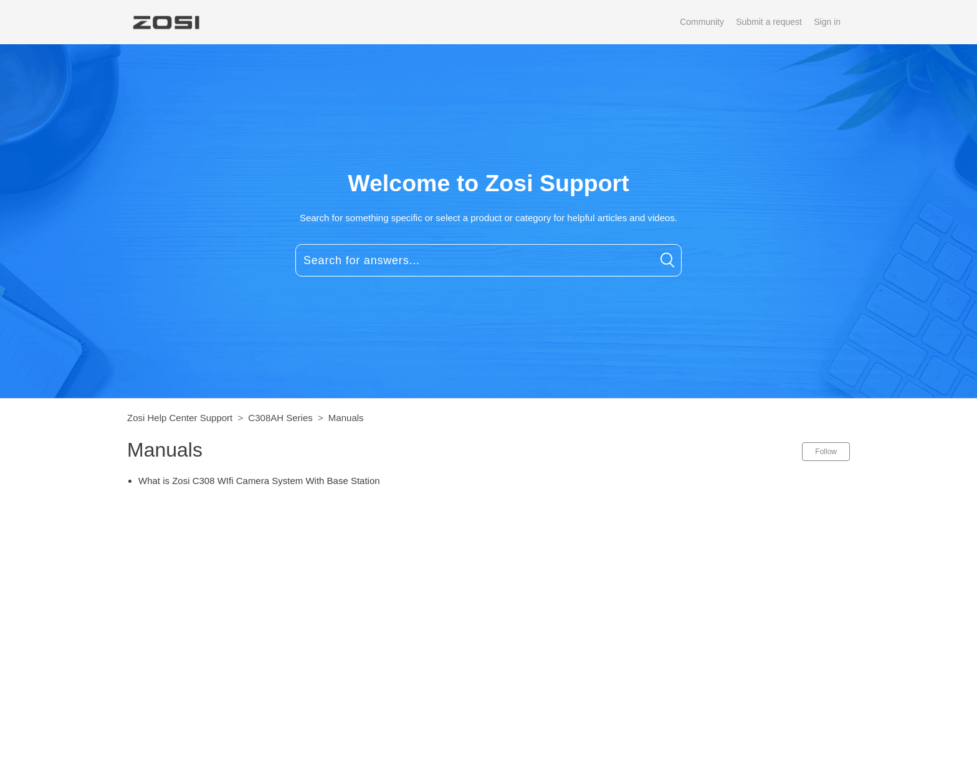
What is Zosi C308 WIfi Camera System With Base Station (259, 480)
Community (702, 22)
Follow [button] (826, 451)
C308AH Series (280, 417)
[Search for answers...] (488, 260)
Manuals (346, 417)
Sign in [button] (827, 22)
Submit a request (769, 22)
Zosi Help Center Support (179, 417)
